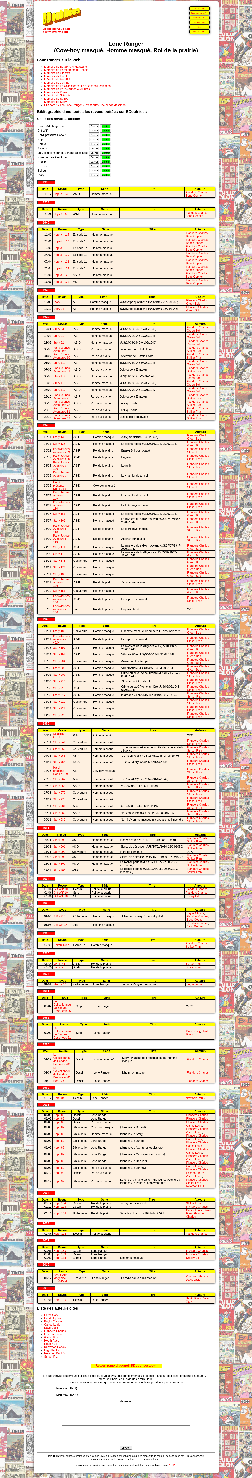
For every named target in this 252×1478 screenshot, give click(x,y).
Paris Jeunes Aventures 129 (61, 582)
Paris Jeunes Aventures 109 (61, 495)
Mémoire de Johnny (56, 82)
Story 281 (59, 806)
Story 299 (59, 856)
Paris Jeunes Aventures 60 (61, 356)
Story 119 (59, 389)
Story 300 (59, 863)
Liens (199, 27)
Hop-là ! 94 (61, 214)
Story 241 (59, 742)
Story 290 (59, 839)
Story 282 (59, 812)
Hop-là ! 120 (61, 254)
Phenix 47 (59, 984)
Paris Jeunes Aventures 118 (61, 529)
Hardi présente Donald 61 (59, 485)
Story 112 (59, 376)
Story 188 (59, 631)
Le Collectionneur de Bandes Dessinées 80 (62, 1059)
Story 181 (59, 590)
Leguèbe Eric (195, 984)
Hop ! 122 (60, 1233)
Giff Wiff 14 (60, 916)
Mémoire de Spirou (56, 98)
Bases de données (199, 13)
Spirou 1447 (61, 945)
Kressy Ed (192, 896)
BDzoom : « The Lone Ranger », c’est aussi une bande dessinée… (86, 105)
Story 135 (59, 437)
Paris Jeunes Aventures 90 (61, 457)
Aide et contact (199, 31)
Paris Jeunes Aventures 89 (61, 450)
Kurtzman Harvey (197, 1276)
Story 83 (58, 329)
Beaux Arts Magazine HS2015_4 (60, 1278)
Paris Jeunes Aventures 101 (61, 475)
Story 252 (59, 748)
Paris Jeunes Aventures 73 (61, 403)
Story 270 (59, 792)
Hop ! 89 (59, 1115)
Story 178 (59, 560)
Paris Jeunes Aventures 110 (61, 505)
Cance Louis (194, 1125)
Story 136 (59, 443)
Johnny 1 (59, 963)
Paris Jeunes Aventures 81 (61, 410)
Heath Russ (193, 1298)
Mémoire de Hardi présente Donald (66, 69)
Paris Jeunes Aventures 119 (61, 539)
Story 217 (59, 694)
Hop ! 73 (58, 1080)
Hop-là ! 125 (61, 275)
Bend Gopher (194, 195)
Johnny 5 (59, 967)
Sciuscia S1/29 (58, 735)
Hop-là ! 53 (61, 194)
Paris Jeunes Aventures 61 (61, 369)
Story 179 (59, 567)
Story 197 (59, 647)
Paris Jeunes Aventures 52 (61, 349)
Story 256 (59, 762)
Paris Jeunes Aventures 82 (61, 417)
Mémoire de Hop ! (55, 76)
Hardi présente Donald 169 (60, 771)
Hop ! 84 (59, 1097)
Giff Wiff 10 (61, 889)
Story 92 (58, 342)
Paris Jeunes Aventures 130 (61, 599)
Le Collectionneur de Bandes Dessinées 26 (63, 1006)
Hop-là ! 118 (61, 248)
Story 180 (59, 574)
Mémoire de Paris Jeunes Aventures (67, 89)
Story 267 (59, 779)
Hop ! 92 (59, 1172)
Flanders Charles (196, 192)
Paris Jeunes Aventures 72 (61, 396)
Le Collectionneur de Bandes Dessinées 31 (63, 1032)
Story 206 (59, 667)
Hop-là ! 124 (61, 268)
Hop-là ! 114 (61, 234)
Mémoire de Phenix (56, 92)
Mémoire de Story (55, 101)
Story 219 (59, 701)
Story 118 (59, 383)
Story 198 (59, 654)
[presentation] (126, 1440)
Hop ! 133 (60, 1250)
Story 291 (59, 846)
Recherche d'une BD (199, 17)
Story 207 (59, 674)
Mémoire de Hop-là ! (57, 79)
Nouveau (199, 8)
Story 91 (58, 335)
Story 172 (59, 553)
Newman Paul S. (196, 1097)
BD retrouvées (199, 22)
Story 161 (59, 513)
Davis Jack (193, 1279)
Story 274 (59, 799)
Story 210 (59, 681)
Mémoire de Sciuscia (57, 95)
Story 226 (59, 715)
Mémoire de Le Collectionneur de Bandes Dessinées (77, 85)
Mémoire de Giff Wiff (57, 73)
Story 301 (59, 870)
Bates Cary (193, 1031)
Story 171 (59, 547)
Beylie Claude (195, 913)
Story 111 (59, 362)
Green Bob (193, 303)
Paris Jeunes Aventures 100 (61, 465)
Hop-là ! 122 (61, 261)
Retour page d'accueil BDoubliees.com (125, 1365)
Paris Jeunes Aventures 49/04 (61, 639)
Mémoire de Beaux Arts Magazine (65, 66)
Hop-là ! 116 (61, 241)
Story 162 (59, 520)
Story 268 (59, 785)
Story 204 (59, 661)
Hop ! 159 (60, 1299)
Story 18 (59, 308)
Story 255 (59, 755)
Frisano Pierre (195, 1172)
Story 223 (59, 708)
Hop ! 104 (60, 1203)
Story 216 (59, 688)
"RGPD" (173, 1468)
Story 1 (58, 302)
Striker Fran (194, 350)
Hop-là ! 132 (61, 281)
